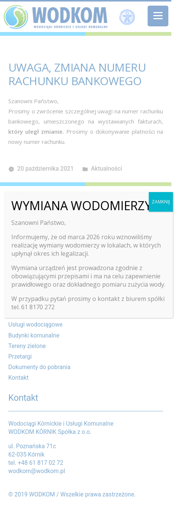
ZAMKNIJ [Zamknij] (161, 202)
